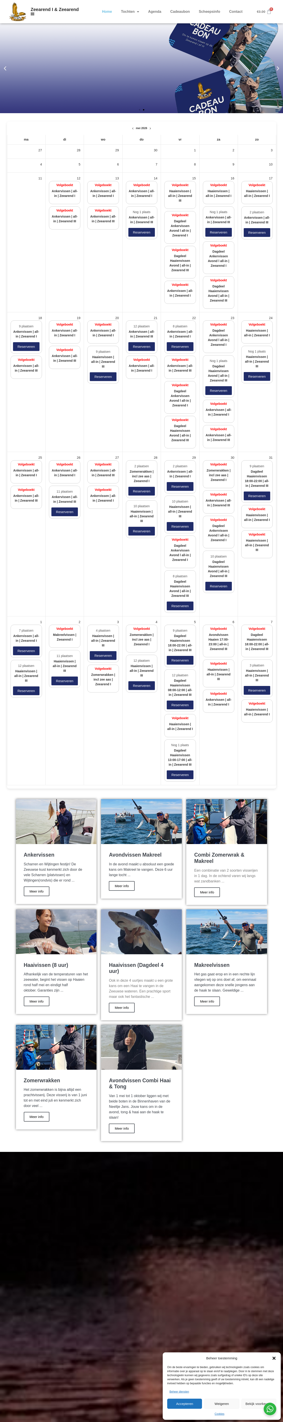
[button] (274, 1358)
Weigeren (222, 1404)
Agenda (154, 11)
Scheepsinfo (209, 11)
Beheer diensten (179, 1391)
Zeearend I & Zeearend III (55, 11)
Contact (236, 11)
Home (107, 11)
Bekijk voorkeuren (259, 1404)
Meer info (37, 891)
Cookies (219, 1413)
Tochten (130, 12)
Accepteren (184, 1404)
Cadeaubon (180, 11)
